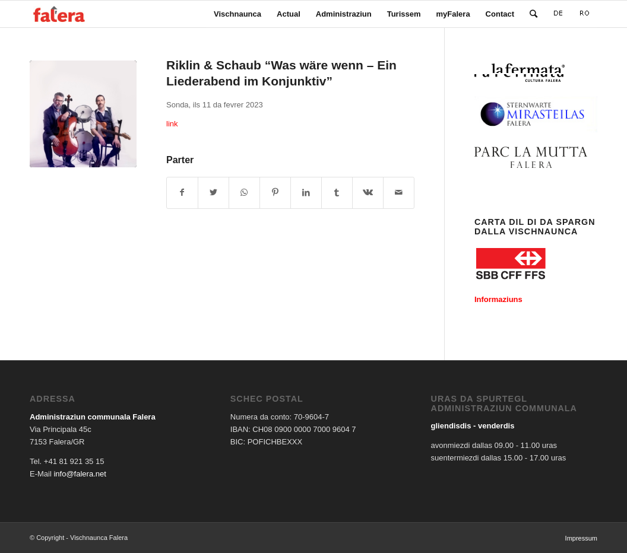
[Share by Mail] (399, 192)
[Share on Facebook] (182, 192)
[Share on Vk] (368, 192)
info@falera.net (79, 473)
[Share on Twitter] (213, 192)
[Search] (533, 14)
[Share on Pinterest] (275, 192)
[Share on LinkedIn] (306, 192)
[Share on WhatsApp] (244, 192)
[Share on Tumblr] (337, 192)
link (172, 123)
